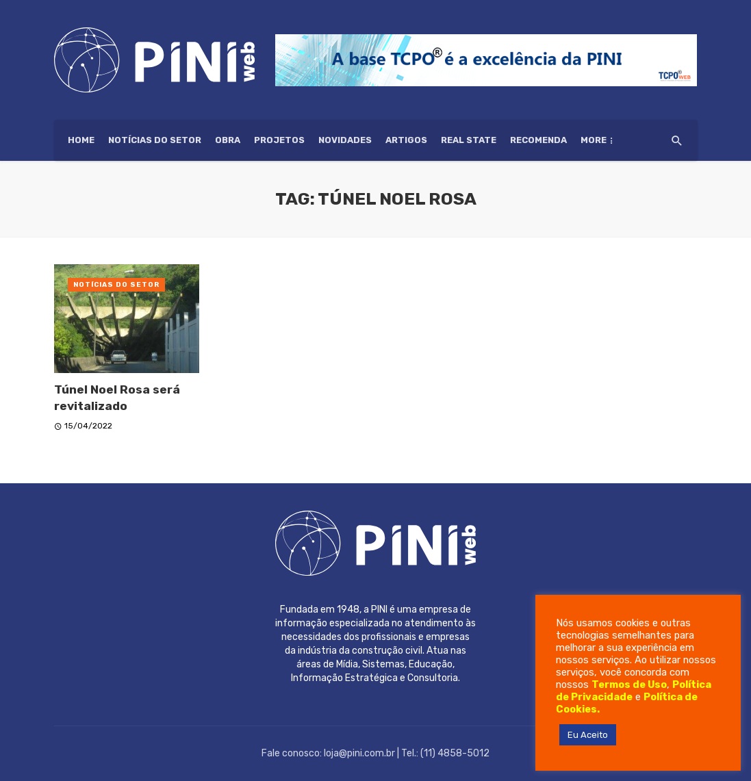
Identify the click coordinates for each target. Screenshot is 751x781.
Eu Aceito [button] (588, 735)
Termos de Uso (629, 684)
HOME (81, 140)
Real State (468, 140)
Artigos (406, 140)
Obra (227, 140)
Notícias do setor (154, 140)
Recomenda (538, 140)
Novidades (345, 140)
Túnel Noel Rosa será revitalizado (117, 398)
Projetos (279, 140)
